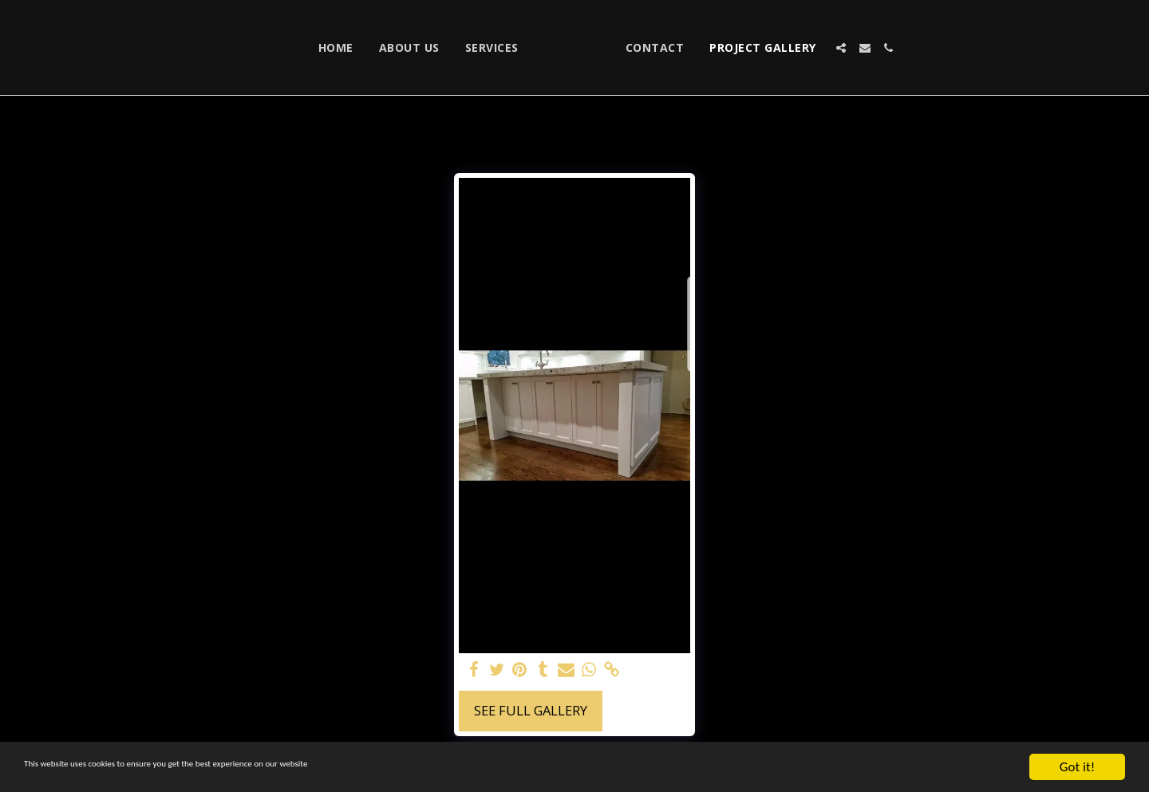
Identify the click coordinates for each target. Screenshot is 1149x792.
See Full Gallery (530, 710)
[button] (918, 47)
